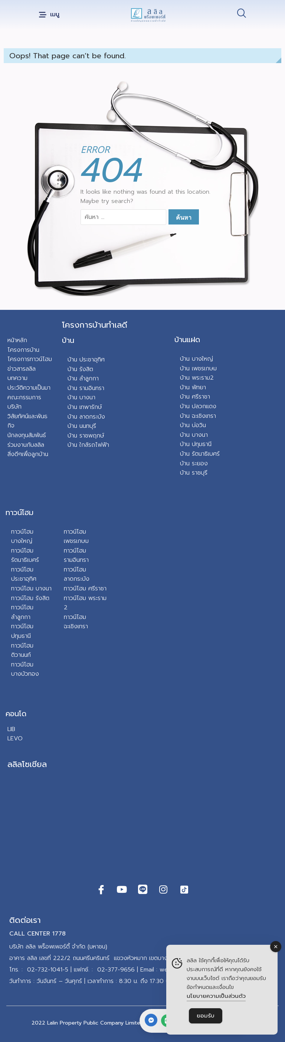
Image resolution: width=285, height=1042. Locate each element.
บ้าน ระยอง (194, 463)
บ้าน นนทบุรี (82, 426)
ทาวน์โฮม (19, 512)
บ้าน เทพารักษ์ (85, 407)
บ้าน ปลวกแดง (198, 406)
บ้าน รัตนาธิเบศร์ (200, 453)
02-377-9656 (116, 969)
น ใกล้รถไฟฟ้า (91, 444)
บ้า (71, 444)
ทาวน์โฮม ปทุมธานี (22, 631)
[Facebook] (101, 889)
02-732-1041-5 (47, 969)
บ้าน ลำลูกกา (83, 378)
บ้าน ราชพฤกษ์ (86, 435)
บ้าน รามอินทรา (86, 388)
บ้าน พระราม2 (197, 377)
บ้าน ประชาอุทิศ (86, 359)
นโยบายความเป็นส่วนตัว (216, 996)
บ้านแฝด (187, 339)
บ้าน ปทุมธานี (196, 444)
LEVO (15, 738)
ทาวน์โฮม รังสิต (30, 598)
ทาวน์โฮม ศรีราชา (85, 588)
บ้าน (68, 340)
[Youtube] (121, 889)
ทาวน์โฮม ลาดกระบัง (76, 574)
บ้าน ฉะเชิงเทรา (198, 416)
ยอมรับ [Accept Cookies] (205, 1016)
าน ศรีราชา (197, 396)
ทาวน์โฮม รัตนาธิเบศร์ (25, 555)
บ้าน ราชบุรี (193, 472)
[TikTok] (184, 889)
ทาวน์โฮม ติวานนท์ (22, 650)
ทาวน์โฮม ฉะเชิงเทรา (76, 622)
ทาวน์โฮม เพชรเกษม (76, 536)
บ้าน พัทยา (193, 387)
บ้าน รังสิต (80, 369)
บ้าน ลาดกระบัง (86, 416)
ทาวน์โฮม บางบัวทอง (25, 669)
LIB (11, 729)
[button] (49, 15)
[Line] (142, 889)
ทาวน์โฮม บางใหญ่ (22, 536)
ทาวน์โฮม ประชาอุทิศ (23, 574)
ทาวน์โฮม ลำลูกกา (22, 612)
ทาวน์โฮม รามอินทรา (76, 555)
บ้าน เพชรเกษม (198, 368)
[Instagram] (163, 889)
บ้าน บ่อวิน (193, 425)
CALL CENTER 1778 (37, 933)
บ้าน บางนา (81, 397)
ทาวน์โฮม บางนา (31, 588)
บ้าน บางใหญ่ (196, 358)
